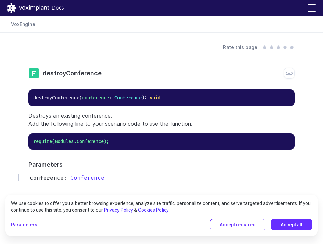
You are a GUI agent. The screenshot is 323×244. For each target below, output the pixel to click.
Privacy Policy (118, 210)
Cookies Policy (153, 210)
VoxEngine (23, 24)
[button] (312, 8)
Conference (128, 98)
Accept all (291, 224)
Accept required (238, 224)
